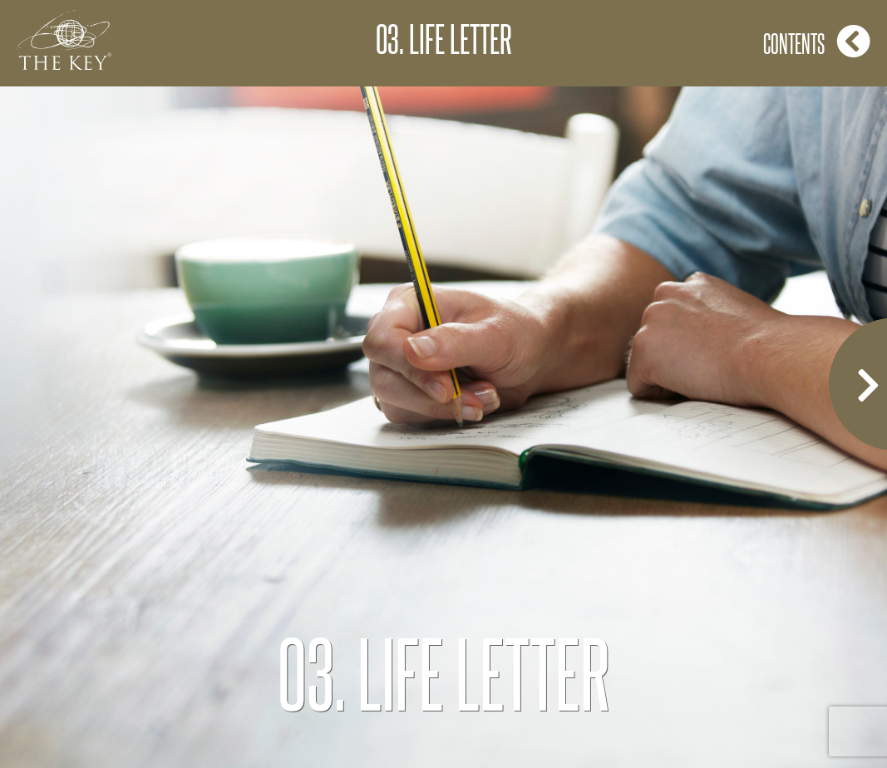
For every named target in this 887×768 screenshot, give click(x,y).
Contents (816, 41)
